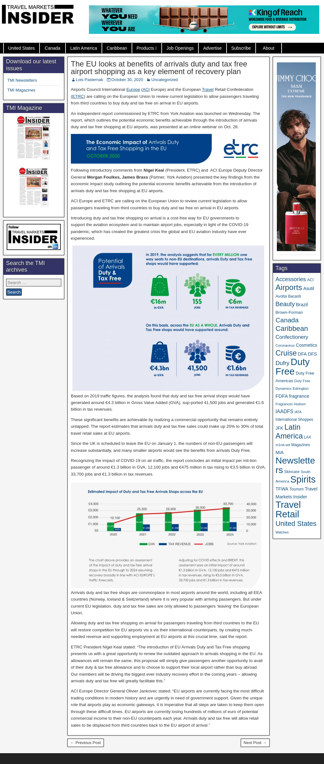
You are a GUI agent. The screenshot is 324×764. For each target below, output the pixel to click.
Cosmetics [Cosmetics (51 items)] (306, 345)
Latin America (83, 48)
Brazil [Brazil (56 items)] (302, 304)
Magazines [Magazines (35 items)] (300, 445)
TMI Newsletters (22, 80)
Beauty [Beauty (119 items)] (285, 303)
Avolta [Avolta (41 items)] (281, 296)
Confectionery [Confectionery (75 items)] (292, 337)
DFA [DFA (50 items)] (302, 354)
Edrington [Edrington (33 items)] (300, 388)
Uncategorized (164, 79)
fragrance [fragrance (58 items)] (299, 396)
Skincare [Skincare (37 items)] (292, 472)
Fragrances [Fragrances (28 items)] (284, 404)
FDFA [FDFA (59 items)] (282, 396)
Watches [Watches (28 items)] (282, 532)
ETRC (78, 96)
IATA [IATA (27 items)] (298, 412)
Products (145, 48)
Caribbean (117, 48)
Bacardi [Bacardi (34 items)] (294, 296)
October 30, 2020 (127, 79)
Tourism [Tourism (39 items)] (297, 489)
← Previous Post (85, 742)
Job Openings (180, 48)
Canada (52, 48)
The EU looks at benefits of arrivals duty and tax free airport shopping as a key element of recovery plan (159, 68)
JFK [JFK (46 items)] (279, 428)
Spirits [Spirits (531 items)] (303, 479)
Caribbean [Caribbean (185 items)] (292, 328)
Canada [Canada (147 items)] (287, 320)
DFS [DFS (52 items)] (312, 354)
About (269, 48)
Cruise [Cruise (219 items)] (286, 353)
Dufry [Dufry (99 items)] (283, 363)
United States (21, 48)
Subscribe (241, 48)
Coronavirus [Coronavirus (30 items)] (285, 345)
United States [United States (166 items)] (296, 523)
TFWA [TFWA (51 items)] (282, 488)
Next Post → (255, 742)
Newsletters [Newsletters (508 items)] (295, 465)
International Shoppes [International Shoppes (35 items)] (294, 419)
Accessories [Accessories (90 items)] (291, 279)
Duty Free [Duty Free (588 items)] (293, 366)
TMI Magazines (21, 90)
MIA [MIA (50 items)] (280, 452)
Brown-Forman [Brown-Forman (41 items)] (289, 312)
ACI (146, 89)
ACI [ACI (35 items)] (310, 280)
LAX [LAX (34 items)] (307, 437)
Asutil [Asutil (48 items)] (308, 288)
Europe (133, 89)
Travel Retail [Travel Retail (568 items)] (288, 509)
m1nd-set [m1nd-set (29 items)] (283, 445)
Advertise (212, 48)
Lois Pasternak (89, 79)
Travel (208, 89)
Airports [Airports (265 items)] (289, 287)
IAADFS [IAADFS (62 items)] (284, 411)
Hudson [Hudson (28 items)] (300, 404)
